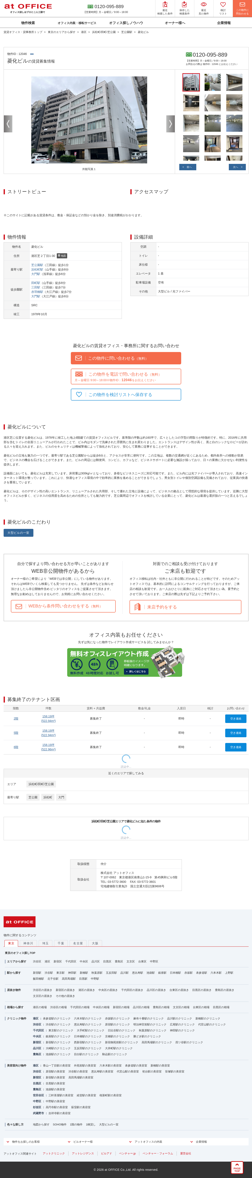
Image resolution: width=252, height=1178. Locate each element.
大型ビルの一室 (18, 532)
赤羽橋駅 (37, 291)
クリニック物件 (16, 1018)
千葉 (61, 943)
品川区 (95, 961)
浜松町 (47, 797)
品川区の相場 (141, 1007)
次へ (235, 167)
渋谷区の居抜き (42, 990)
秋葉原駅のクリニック (153, 1030)
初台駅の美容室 (152, 1071)
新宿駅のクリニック (58, 1042)
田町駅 (35, 283)
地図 (62, 256)
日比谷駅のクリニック (121, 1030)
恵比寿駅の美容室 (102, 1071)
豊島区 (119, 961)
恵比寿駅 (137, 972)
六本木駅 (216, 972)
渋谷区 (37, 961)
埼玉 (45, 943)
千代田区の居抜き (132, 990)
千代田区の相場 (80, 1007)
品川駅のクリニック (179, 1018)
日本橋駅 (175, 972)
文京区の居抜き (42, 996)
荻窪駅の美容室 (81, 1107)
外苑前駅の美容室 (85, 1065)
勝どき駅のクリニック (147, 1036)
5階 (16, 732)
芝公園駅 (37, 265)
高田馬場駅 (69, 978)
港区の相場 (40, 1007)
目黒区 (107, 961)
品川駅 (124, 972)
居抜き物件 (14, 990)
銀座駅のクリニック (58, 1036)
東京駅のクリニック (60, 1030)
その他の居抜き (65, 996)
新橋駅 (84, 972)
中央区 (84, 961)
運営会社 (185, 1153)
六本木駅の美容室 (111, 1065)
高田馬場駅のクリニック (157, 1042)
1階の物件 (76, 1124)
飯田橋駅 (38, 978)
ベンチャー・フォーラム (158, 1153)
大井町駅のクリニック (119, 1048)
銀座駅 (162, 972)
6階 (16, 747)
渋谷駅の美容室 (78, 1071)
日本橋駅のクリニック (88, 1036)
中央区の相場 (101, 1007)
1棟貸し (91, 1124)
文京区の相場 (181, 1007)
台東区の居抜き (179, 990)
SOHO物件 (60, 1124)
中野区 (154, 961)
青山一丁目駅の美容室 (57, 1065)
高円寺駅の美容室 (57, 1107)
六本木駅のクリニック (88, 1018)
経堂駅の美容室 (86, 1095)
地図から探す (41, 1124)
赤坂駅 (188, 972)
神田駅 (72, 972)
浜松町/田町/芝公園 (41, 784)
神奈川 (28, 943)
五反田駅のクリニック (88, 1048)
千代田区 (70, 961)
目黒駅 (83, 978)
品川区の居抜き (156, 990)
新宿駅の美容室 (55, 1077)
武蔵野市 (38, 1113)
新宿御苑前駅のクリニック (121, 1042)
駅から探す (14, 972)
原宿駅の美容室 (55, 1071)
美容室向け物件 (16, 1065)
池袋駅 (151, 972)
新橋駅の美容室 (160, 1065)
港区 (47, 961)
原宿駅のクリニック (117, 1024)
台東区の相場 (201, 1007)
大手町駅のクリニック (90, 1030)
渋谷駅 (49, 972)
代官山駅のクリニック (212, 1024)
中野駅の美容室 (55, 1101)
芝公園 (32, 797)
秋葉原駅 (97, 972)
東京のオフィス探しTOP (20, 953)
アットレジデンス (83, 1153)
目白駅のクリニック (86, 1054)
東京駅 (60, 972)
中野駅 (95, 978)
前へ (189, 167)
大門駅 (35, 274)
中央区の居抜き (108, 990)
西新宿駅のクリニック (88, 1042)
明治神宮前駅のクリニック (150, 1024)
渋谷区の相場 (58, 1007)
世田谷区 (38, 1095)
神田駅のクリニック (182, 1030)
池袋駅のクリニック (58, 1054)
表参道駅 (201, 972)
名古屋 (78, 943)
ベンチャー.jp (127, 1153)
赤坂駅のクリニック (117, 1018)
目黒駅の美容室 (55, 1083)
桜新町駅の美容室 (111, 1095)
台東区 (142, 961)
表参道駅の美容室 (136, 1065)
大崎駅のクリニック (58, 1048)
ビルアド (106, 1153)
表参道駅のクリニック (57, 1018)
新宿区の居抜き (65, 990)
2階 (16, 718)
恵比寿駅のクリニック (88, 1024)
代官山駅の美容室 (128, 1071)
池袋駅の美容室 (55, 1089)
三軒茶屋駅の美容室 (60, 1095)
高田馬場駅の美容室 (80, 1077)
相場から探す (15, 1007)
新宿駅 (37, 972)
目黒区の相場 (221, 1007)
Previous (8, 123)
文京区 (131, 961)
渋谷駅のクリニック (58, 1024)
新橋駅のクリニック (207, 1018)
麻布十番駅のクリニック (148, 1018)
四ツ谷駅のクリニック (189, 1042)
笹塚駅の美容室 (174, 1071)
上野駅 (229, 972)
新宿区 (58, 961)
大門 (61, 797)
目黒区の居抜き (202, 990)
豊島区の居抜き (224, 990)
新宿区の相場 (121, 1007)
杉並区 (37, 1107)
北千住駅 (52, 978)
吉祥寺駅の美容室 (59, 1113)
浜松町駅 (37, 269)
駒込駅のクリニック (114, 1054)
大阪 (95, 943)
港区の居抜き (86, 990)
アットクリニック (54, 1153)
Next (170, 123)
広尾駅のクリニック (182, 1024)
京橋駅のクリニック (117, 1036)
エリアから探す (16, 961)
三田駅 (35, 287)
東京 (11, 943)
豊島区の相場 (161, 1007)
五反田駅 (111, 972)
